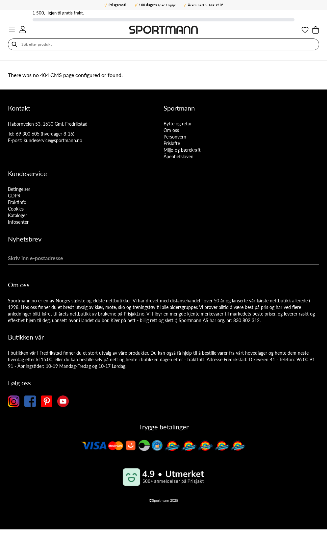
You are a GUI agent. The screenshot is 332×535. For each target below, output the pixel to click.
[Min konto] (22, 29)
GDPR (14, 195)
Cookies (16, 209)
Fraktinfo (17, 202)
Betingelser (19, 189)
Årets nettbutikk (205, 5)
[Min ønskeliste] (305, 30)
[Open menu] (12, 30)
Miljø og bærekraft (182, 150)
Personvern (175, 137)
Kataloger (17, 215)
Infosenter (18, 222)
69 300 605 (27, 134)
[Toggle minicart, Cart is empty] (315, 30)
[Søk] (14, 44)
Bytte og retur (178, 123)
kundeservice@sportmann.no (53, 140)
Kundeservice (27, 173)
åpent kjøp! (157, 5)
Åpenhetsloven (178, 156)
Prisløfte (172, 143)
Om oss (171, 130)
